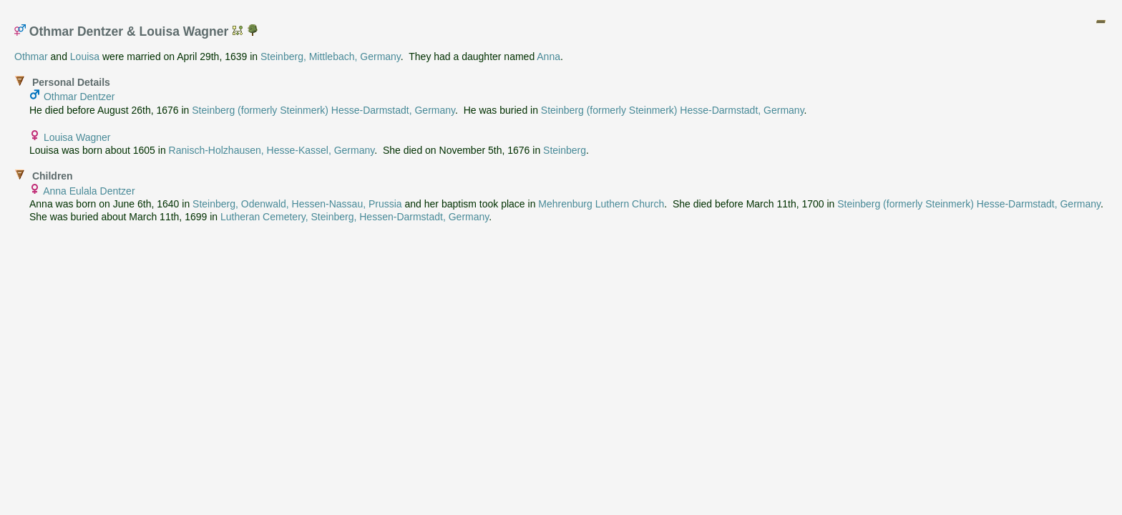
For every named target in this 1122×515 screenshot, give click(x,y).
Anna (548, 56)
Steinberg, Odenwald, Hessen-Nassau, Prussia (297, 204)
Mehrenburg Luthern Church (601, 204)
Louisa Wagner (77, 137)
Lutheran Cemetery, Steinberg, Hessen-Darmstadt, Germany (354, 216)
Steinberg (564, 150)
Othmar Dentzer (79, 96)
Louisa (84, 56)
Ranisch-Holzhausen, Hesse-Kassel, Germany (272, 150)
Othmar (31, 56)
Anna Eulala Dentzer (89, 191)
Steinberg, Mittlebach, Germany (330, 56)
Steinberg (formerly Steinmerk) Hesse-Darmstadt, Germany (323, 110)
